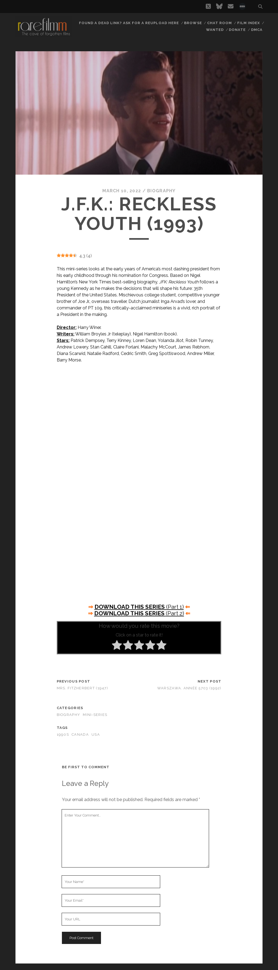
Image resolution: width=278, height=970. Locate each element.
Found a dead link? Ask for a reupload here (129, 23)
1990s (63, 734)
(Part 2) (139, 613)
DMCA (257, 30)
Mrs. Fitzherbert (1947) (82, 688)
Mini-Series (95, 715)
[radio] (117, 646)
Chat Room (219, 23)
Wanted (215, 30)
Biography (161, 190)
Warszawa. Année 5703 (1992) (189, 688)
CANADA (80, 734)
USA (95, 734)
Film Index (248, 23)
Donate (237, 30)
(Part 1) (139, 606)
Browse (193, 23)
